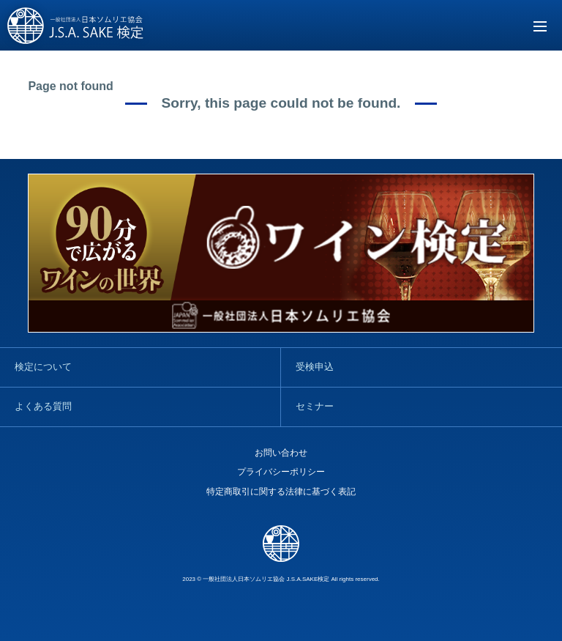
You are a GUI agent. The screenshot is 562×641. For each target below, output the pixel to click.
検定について (43, 366)
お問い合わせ (281, 452)
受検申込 (315, 366)
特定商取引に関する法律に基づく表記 (281, 491)
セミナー (315, 406)
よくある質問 (43, 406)
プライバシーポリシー (281, 471)
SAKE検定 (76, 26)
